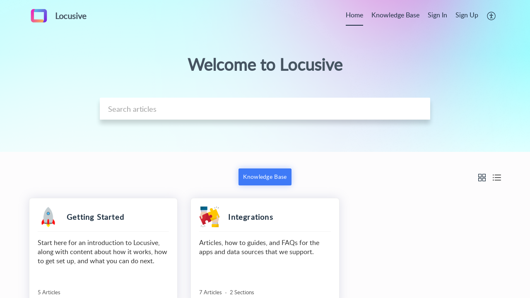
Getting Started (95, 217)
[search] (265, 109)
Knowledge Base (395, 14)
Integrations (250, 217)
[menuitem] (354, 16)
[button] (491, 15)
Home (354, 14)
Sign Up (466, 14)
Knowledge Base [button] (265, 176)
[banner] (265, 76)
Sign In (437, 14)
